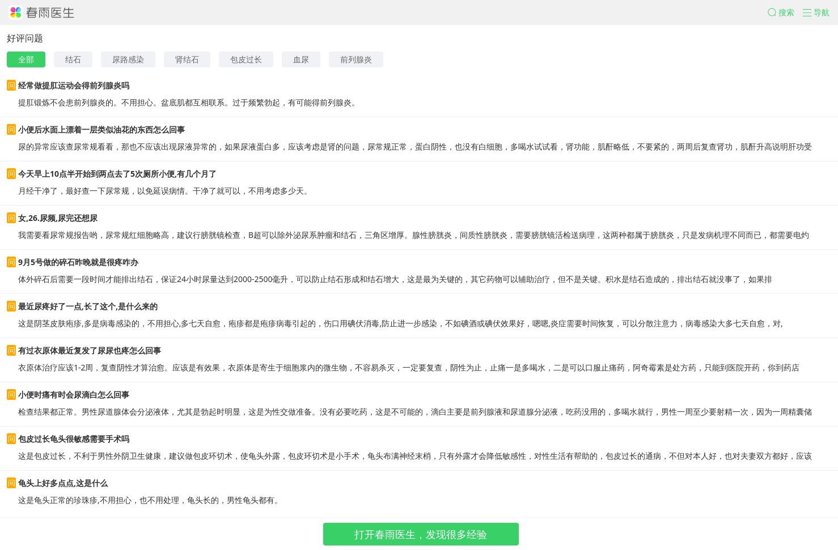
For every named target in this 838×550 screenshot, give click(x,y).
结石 (73, 59)
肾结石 (187, 59)
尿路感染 (128, 59)
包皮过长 (246, 59)
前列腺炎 (356, 59)
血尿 (301, 59)
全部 (26, 59)
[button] (785, 12)
